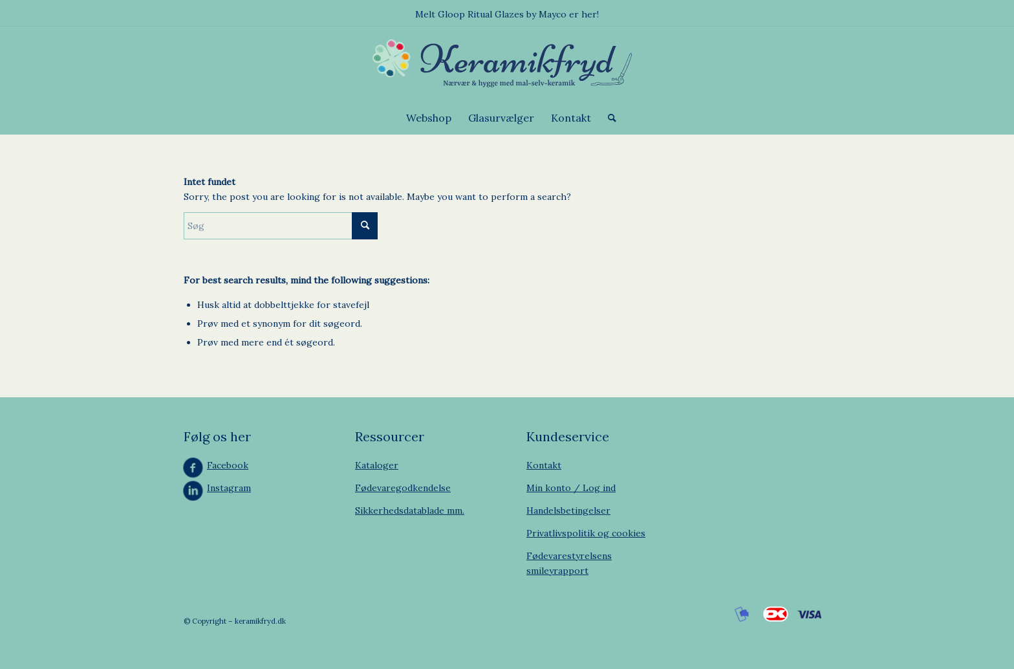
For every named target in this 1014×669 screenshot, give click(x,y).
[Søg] (607, 118)
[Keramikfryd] (506, 64)
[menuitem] (429, 118)
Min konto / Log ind (571, 488)
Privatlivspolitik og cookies (585, 533)
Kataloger (376, 465)
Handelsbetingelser (568, 510)
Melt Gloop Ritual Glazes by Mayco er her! (507, 14)
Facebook (227, 465)
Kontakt (543, 465)
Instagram (229, 488)
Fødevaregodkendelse (403, 488)
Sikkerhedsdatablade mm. (409, 510)
